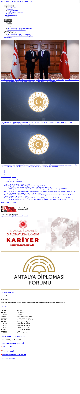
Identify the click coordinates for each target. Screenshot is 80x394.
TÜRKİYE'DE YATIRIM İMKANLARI (13, 355)
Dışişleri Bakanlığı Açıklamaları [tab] (13, 181)
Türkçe (8, 20)
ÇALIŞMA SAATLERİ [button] (7, 292)
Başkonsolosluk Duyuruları (8, 177)
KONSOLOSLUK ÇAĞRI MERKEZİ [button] (13, 336)
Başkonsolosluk (9, 6)
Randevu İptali (8, 37)
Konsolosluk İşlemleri (11, 15)
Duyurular (10, 9)
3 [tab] (4, 174)
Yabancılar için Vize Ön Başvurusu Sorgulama (20, 36)
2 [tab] (4, 172)
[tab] (40, 292)
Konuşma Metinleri (13, 10)
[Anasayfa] (6, 4)
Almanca (10, 24)
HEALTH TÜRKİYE (9, 351)
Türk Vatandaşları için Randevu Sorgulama (19, 34)
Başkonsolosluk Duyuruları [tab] (11, 180)
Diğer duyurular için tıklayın (9, 202)
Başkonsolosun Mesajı (7, 216)
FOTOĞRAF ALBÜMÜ (8, 358)
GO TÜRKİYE (7, 346)
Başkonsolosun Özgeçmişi (20, 216)
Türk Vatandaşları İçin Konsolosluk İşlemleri (20, 28)
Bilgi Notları (8, 13)
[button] (40, 307)
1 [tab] (4, 171)
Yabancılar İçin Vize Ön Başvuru (17, 30)
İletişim (7, 16)
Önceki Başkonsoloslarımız (15, 12)
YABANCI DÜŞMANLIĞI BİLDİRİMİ (12, 343)
